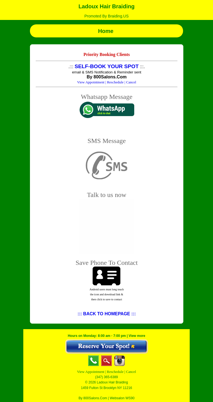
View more (137, 336)
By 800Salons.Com (92, 398)
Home (106, 31)
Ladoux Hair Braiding (106, 6)
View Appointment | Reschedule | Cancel (106, 372)
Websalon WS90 (122, 398)
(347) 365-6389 (106, 377)
